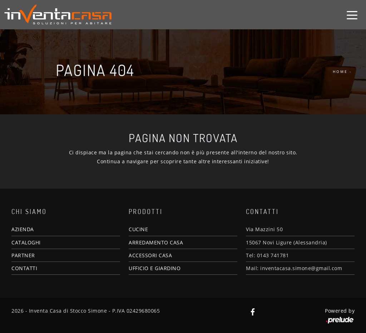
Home (340, 71)
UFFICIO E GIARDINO (154, 268)
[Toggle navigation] (352, 15)
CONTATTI (24, 268)
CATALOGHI (26, 242)
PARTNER (23, 255)
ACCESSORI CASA (150, 255)
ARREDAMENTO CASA (156, 242)
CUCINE (138, 229)
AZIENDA (22, 229)
